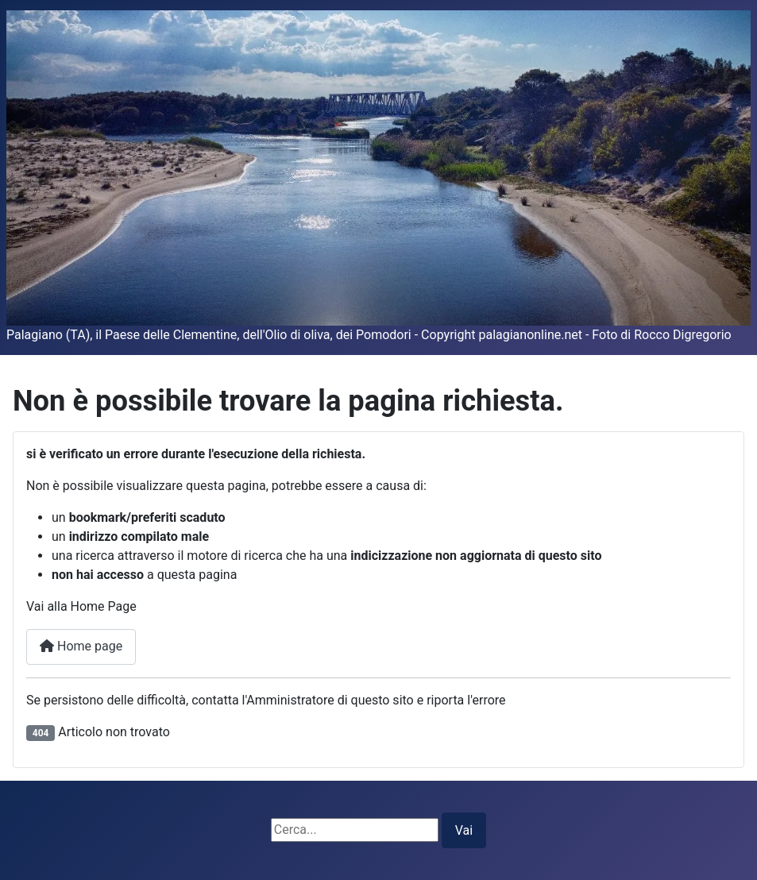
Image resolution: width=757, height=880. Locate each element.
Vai (464, 830)
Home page (81, 646)
